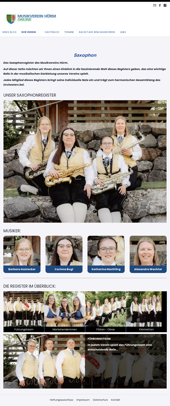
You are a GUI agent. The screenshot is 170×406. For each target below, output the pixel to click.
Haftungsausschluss (61, 400)
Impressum (83, 400)
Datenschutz (100, 400)
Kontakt (115, 400)
